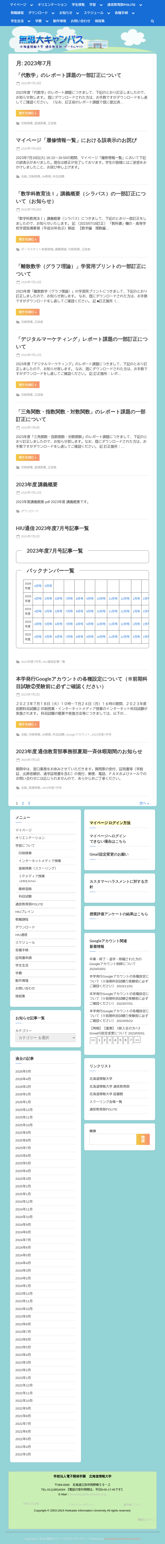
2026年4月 (23, 1079)
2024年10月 (24, 1217)
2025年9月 (23, 1132)
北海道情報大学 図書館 (106, 1094)
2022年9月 (23, 1408)
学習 (92, 4)
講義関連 (61, 249)
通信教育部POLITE (121, 4)
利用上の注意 (31, 1503)
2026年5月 (23, 1071)
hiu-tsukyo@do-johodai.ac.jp (88, 1494)
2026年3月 (23, 1087)
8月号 (79, 598)
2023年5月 (23, 1347)
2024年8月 (23, 1232)
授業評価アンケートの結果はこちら (119, 914)
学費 (38, 21)
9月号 (90, 598)
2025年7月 (23, 1148)
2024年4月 (23, 1263)
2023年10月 (24, 1309)
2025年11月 (24, 1117)
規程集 (100, 21)
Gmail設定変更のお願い (109, 854)
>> (137, 1040)
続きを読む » (29, 114)
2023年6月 (23, 1339)
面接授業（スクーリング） (38, 868)
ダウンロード (38, 13)
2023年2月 (23, 1370)
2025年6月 (23, 1155)
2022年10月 (24, 1400)
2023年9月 (23, 1316)
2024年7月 (23, 1240)
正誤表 (52, 123)
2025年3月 (23, 1179)
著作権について (133, 1504)
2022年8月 (23, 1416)
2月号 (146, 598)
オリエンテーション (52, 4)
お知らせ (65, 13)
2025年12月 (24, 1110)
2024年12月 (24, 1201)
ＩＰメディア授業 (32, 876)
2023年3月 (23, 1362)
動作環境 (59, 21)
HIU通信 (21, 935)
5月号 (48, 586)
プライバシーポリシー (81, 1504)
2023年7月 (23, 1331)
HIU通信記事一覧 (54, 661)
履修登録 (25, 889)
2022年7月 (23, 1423)
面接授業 (40, 123)
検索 (93, 1131)
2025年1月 (23, 1194)
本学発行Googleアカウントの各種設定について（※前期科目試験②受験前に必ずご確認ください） (119, 998)
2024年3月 (23, 1270)
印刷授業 (27, 123)
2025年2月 (23, 1186)
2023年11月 (24, 1301)
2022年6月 (23, 1431)
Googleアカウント (78, 734)
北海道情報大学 (101, 1079)
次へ (142, 803)
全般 (24, 176)
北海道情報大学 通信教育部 (110, 1086)
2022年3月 (23, 1454)
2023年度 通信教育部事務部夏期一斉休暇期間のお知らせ (79, 751)
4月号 (38, 586)
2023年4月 (23, 1355)
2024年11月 (24, 1209)
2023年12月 (24, 1293)
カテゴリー (23, 1031)
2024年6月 (23, 1247)
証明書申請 (23, 958)
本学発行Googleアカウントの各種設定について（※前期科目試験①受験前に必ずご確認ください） (119, 1016)
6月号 (58, 598)
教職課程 (17, 13)
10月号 (101, 598)
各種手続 (121, 13)
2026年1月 (23, 1102)
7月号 (69, 598)
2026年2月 (23, 1094)
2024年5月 (23, 1255)
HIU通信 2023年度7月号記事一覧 (52, 528)
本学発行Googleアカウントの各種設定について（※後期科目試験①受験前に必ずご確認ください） (119, 981)
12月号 (125, 598)
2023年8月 (23, 1324)
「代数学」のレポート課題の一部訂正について (69, 75)
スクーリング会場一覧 (106, 1102)
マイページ (18, 4)
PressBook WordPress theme (123, 1538)
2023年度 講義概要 (37, 484)
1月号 (136, 598)
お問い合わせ (80, 21)
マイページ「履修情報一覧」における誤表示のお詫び (76, 140)
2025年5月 (23, 1163)
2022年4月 (23, 1447)
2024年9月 (23, 1224)
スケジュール (93, 13)
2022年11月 (24, 1393)
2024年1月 (23, 1286)
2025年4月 (23, 1171)
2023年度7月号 (31, 661)
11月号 (113, 598)
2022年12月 (24, 1385)
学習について (25, 845)
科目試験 (58, 176)
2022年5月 (23, 1439)
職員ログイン (146, 1519)
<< (93, 1040)
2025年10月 (24, 1125)
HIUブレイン (24, 912)
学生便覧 (78, 4)
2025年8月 (23, 1140)
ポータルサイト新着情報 (37, 249)
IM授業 (46, 176)
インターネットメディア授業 (40, 861)
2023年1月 (23, 1378)
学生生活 (17, 21)
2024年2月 (23, 1278)
